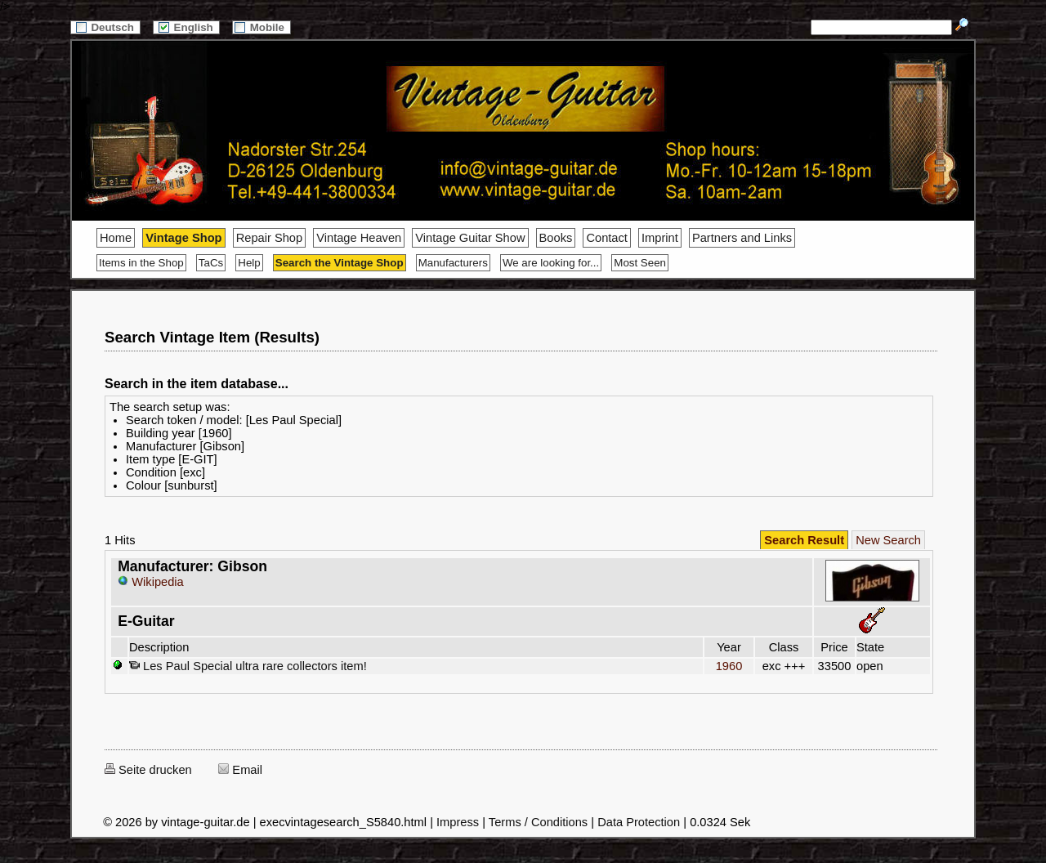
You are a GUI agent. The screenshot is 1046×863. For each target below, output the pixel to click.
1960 (728, 666)
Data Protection (638, 822)
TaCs (211, 263)
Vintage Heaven (358, 237)
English (186, 27)
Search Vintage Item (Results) (212, 337)
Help (249, 263)
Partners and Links (742, 237)
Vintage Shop (183, 237)
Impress (457, 822)
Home (116, 237)
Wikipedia (151, 581)
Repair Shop (269, 237)
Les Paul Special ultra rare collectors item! (248, 666)
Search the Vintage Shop (339, 263)
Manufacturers (453, 263)
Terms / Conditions (538, 822)
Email (240, 769)
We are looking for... (551, 263)
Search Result (804, 540)
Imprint (659, 237)
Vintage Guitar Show (470, 237)
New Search (888, 540)
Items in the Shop (141, 263)
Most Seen (640, 263)
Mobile (261, 27)
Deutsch (105, 27)
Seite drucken (148, 769)
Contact (607, 237)
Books (556, 237)
